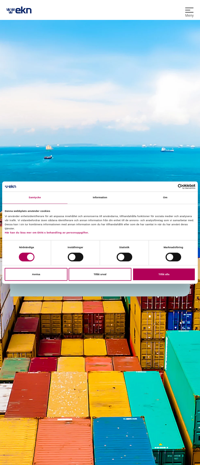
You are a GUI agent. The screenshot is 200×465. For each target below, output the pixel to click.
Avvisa (36, 274)
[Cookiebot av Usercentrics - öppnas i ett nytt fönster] (171, 186)
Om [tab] (165, 197)
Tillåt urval (100, 274)
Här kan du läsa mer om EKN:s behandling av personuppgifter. (47, 233)
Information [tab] (100, 197)
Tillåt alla (163, 274)
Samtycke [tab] (35, 197)
